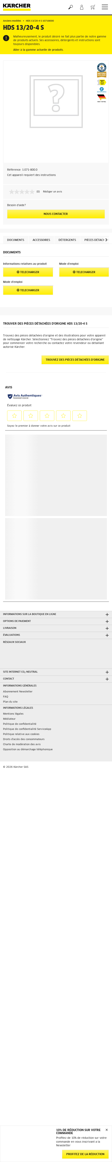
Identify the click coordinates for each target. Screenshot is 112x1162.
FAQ (5, 697)
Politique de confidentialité (19, 724)
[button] (106, 239)
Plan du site (10, 702)
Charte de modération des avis (22, 744)
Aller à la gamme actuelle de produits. (38, 50)
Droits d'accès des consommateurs (23, 739)
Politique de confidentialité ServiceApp (27, 729)
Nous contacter (56, 214)
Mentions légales (13, 714)
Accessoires (41, 240)
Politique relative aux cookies (21, 734)
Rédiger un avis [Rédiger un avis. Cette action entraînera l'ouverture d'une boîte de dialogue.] (52, 192)
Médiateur (9, 719)
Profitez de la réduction (85, 1154)
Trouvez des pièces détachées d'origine (75, 360)
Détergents (67, 240)
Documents (15, 240)
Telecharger (28, 272)
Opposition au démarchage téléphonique (28, 749)
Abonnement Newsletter (17, 692)
